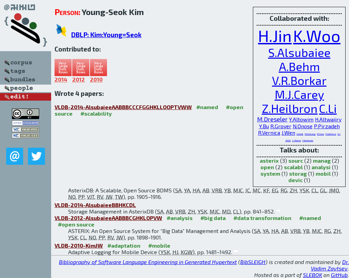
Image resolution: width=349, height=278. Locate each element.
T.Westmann (307, 140)
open (267, 167)
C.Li (328, 108)
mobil (323, 173)
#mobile (159, 245)
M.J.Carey (299, 94)
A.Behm (299, 66)
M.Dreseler (272, 119)
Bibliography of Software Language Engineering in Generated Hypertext (148, 262)
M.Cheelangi (310, 134)
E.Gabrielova (330, 134)
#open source (76, 224)
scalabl (293, 167)
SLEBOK (312, 275)
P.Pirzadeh (327, 126)
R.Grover (280, 126)
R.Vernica (269, 132)
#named (207, 107)
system (270, 173)
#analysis (180, 218)
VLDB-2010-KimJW (79, 245)
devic (295, 180)
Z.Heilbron (290, 108)
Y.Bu (264, 126)
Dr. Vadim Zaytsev (330, 265)
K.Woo (316, 35)
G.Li (338, 134)
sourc (295, 160)
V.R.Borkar (299, 80)
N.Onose (303, 126)
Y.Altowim (301, 119)
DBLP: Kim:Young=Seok (106, 35)
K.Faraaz (320, 134)
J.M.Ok (288, 140)
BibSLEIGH (252, 262)
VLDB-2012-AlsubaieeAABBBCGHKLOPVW (108, 218)
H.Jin (275, 35)
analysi (321, 167)
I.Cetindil (300, 134)
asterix (269, 160)
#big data (213, 218)
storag (298, 173)
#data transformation (262, 218)
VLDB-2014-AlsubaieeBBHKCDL (95, 205)
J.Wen (288, 132)
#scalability (96, 113)
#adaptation (123, 245)
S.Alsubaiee (299, 52)
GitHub (339, 275)
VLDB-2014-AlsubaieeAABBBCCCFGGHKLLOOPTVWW (123, 107)
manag (322, 160)
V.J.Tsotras (296, 140)
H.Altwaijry (328, 119)
